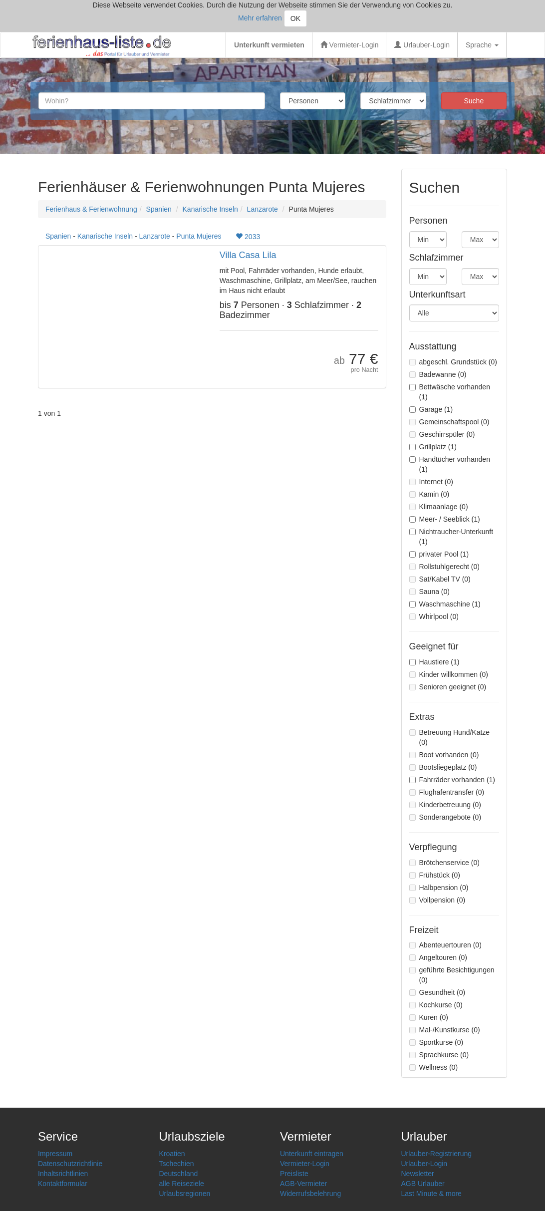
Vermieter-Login (349, 45)
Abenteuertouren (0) (445, 945)
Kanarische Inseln (210, 209)
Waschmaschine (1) (445, 604)
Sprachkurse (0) (439, 1055)
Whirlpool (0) (434, 616)
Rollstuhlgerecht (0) (444, 567)
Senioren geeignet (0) (448, 687)
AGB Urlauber (423, 1184)
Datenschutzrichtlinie (70, 1164)
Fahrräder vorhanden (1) (452, 780)
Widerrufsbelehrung (310, 1194)
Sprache (482, 45)
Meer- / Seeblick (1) (444, 519)
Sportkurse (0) (436, 1042)
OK (295, 18)
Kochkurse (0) (436, 1005)
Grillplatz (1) (433, 447)
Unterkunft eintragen (311, 1154)
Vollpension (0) (437, 900)
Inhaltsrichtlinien (63, 1174)
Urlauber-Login (422, 45)
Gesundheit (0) (437, 992)
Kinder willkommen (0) (448, 674)
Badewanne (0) (438, 374)
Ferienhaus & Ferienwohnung (91, 209)
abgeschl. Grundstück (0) (453, 362)
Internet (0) (431, 482)
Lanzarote (262, 209)
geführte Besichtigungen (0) (452, 975)
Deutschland (178, 1174)
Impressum (55, 1154)
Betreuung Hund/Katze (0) (449, 737)
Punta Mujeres (198, 236)
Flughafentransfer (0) (447, 792)
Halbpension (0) (439, 888)
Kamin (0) (429, 494)
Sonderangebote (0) (445, 817)
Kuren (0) (428, 1017)
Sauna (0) (429, 592)
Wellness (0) (433, 1067)
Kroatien (172, 1154)
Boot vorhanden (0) (444, 755)
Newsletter (417, 1174)
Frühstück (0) (434, 875)
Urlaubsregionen (185, 1194)
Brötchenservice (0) (444, 863)
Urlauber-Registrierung (436, 1154)
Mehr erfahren (260, 18)
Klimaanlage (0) (438, 507)
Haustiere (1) (434, 662)
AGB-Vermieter (303, 1184)
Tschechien (176, 1164)
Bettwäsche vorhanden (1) (449, 392)
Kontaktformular (62, 1184)
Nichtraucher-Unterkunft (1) (451, 537)
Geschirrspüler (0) (442, 434)
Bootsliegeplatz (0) (443, 767)
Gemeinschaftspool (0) (449, 422)
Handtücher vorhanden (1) (449, 464)
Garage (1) (431, 409)
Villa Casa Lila (248, 255)
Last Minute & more (431, 1194)
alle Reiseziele (181, 1184)
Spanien (158, 209)
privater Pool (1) (439, 554)
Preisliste (294, 1174)
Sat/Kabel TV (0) (440, 579)
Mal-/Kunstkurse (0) (444, 1030)
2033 (248, 237)
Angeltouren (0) (438, 957)
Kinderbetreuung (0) (445, 805)
